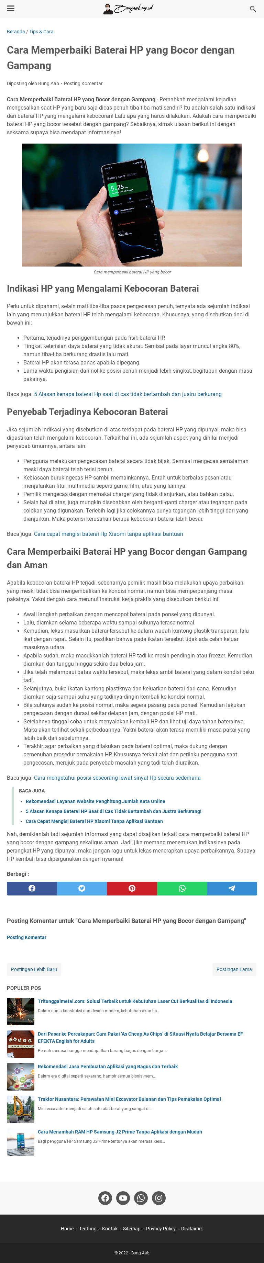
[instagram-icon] (159, 1198)
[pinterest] (132, 888)
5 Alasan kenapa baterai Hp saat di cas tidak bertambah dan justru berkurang (128, 394)
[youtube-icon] (123, 1198)
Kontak (110, 1228)
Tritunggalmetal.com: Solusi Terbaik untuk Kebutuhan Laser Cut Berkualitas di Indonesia (135, 1001)
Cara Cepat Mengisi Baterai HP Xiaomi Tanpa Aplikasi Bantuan (94, 821)
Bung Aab (140, 1253)
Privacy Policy (161, 1228)
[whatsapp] (182, 888)
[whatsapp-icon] (141, 1198)
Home (67, 1228)
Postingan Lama (234, 969)
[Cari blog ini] (253, 9)
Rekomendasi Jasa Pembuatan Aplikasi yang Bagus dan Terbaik (108, 1066)
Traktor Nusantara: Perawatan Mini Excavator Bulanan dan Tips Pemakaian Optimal (129, 1099)
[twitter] (82, 888)
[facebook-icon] (105, 1198)
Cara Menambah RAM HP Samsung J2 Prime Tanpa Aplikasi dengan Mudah (120, 1132)
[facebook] (32, 888)
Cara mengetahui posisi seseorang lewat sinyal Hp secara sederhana (117, 778)
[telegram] (232, 888)
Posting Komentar (83, 83)
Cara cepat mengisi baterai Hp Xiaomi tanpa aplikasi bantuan (108, 534)
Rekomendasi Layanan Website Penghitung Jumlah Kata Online (95, 801)
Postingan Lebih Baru (34, 969)
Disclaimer (192, 1228)
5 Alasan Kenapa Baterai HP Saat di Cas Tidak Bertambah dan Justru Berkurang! (113, 811)
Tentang (88, 1228)
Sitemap (132, 1228)
